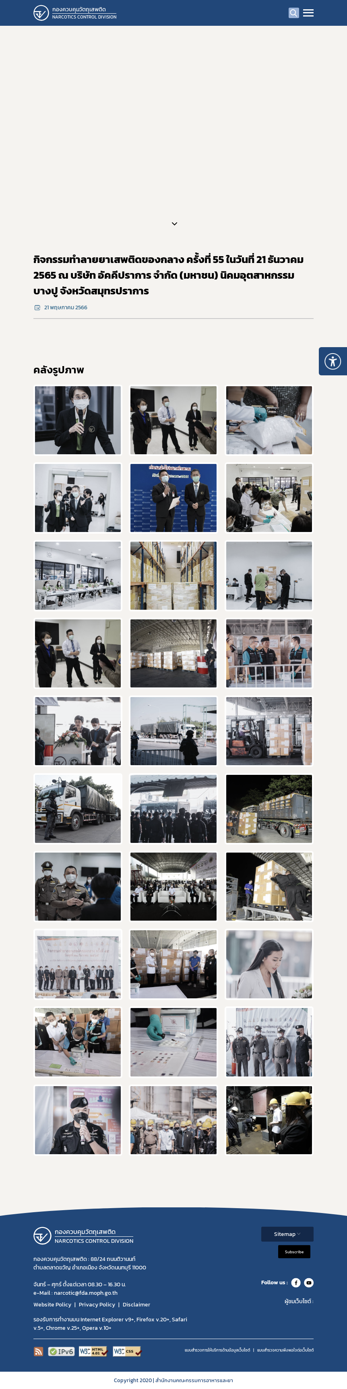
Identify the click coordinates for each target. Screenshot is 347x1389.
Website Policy (52, 1304)
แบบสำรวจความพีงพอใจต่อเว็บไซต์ (285, 1350)
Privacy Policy (97, 1304)
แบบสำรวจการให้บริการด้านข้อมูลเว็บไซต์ (217, 1350)
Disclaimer (136, 1304)
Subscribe (294, 1251)
